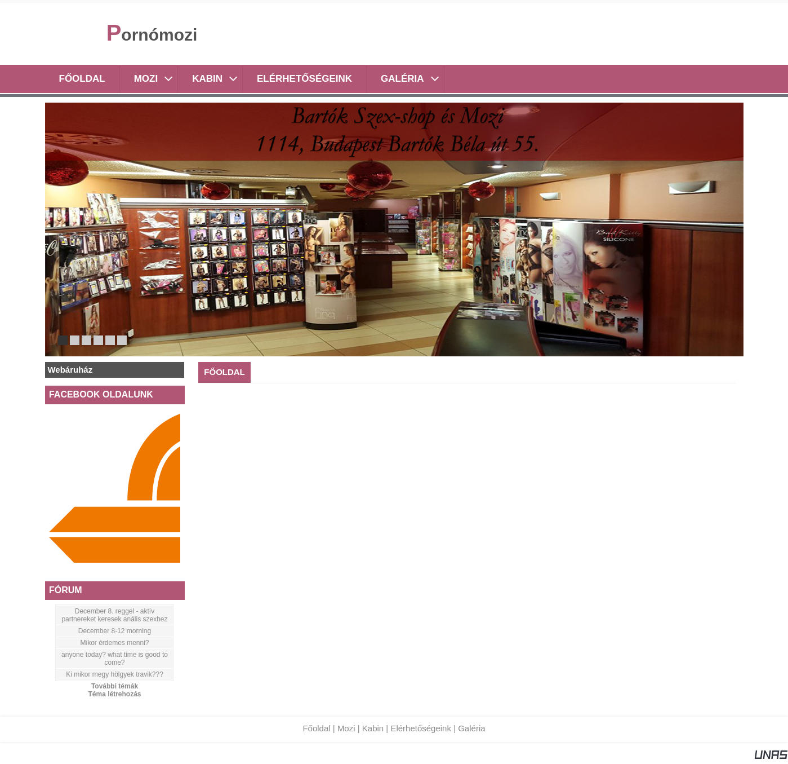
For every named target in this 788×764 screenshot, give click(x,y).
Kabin (373, 728)
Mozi (346, 728)
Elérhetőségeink (420, 728)
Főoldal (316, 728)
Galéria (471, 728)
